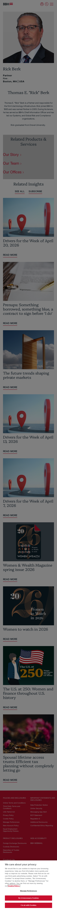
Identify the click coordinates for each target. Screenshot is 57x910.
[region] (28, 885)
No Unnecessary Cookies (28, 898)
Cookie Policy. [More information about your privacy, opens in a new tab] (14, 886)
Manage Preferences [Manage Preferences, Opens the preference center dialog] (28, 891)
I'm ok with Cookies (28, 905)
